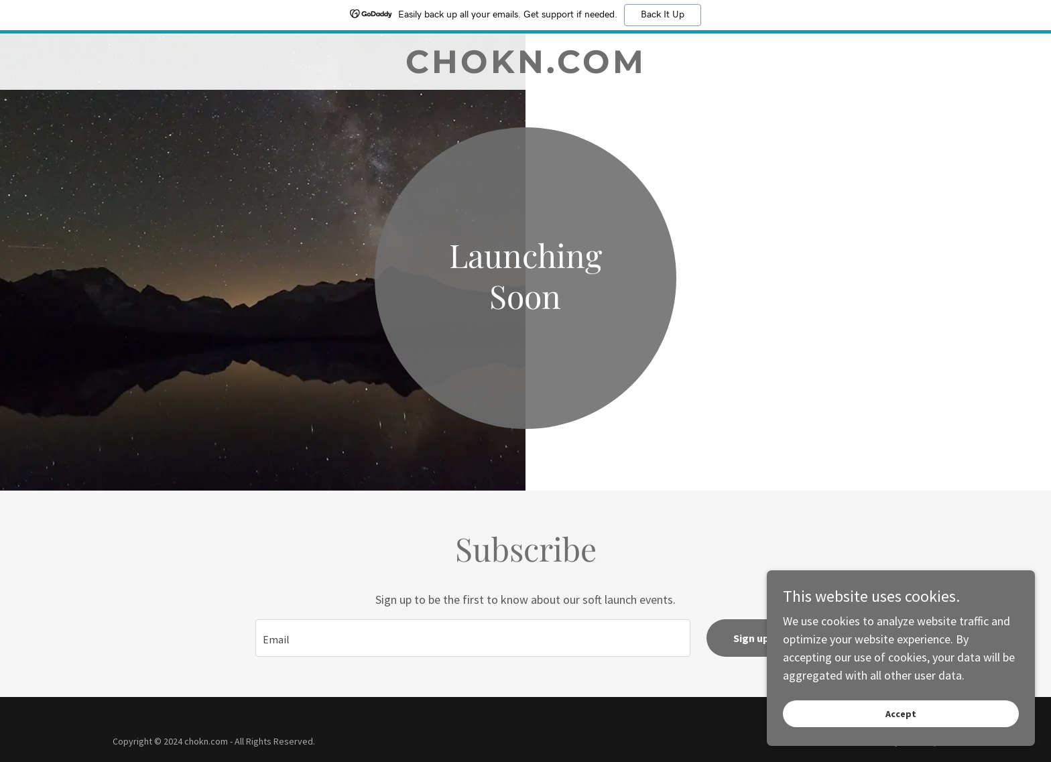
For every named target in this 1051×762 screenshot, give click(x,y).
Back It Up (662, 14)
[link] (525, 68)
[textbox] (472, 638)
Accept (900, 714)
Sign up (751, 638)
